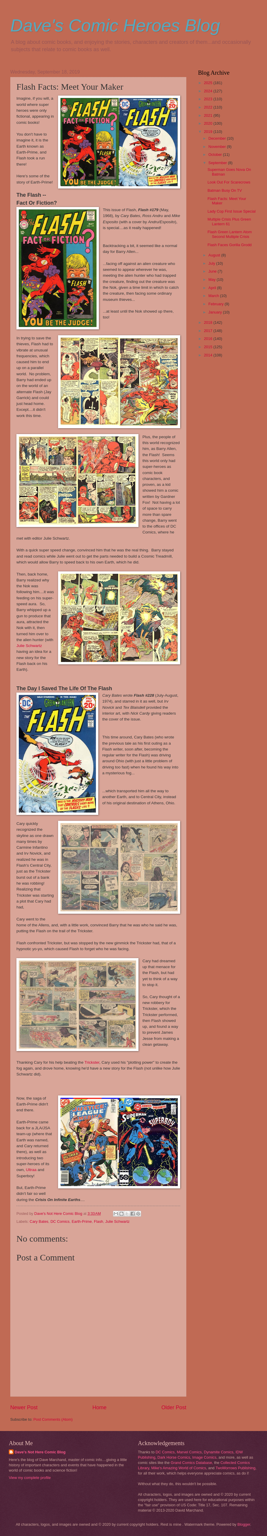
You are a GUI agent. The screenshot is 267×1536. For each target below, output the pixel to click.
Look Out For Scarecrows (228, 182)
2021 (208, 115)
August (214, 255)
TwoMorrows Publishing (235, 1468)
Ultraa (31, 1170)
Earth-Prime (82, 1221)
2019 (208, 131)
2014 (208, 355)
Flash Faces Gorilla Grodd (229, 245)
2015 (208, 347)
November (217, 146)
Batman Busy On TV (224, 190)
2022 (208, 107)
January (215, 312)
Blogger (243, 1524)
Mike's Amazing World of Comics (178, 1468)
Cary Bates (39, 1221)
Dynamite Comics (219, 1452)
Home (99, 1407)
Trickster (92, 1062)
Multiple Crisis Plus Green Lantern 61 (229, 221)
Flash (98, 1221)
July (212, 263)
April (212, 288)
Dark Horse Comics (174, 1457)
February (216, 304)
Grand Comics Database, (192, 1462)
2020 (208, 123)
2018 (208, 322)
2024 (208, 91)
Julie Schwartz (29, 645)
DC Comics (60, 1221)
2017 (208, 330)
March (214, 295)
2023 (208, 99)
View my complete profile (30, 1477)
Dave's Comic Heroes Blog (115, 25)
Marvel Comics (189, 1452)
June (213, 271)
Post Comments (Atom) (53, 1419)
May (212, 279)
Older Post (173, 1407)
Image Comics (204, 1457)
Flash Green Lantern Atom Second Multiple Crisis (229, 234)
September (218, 163)
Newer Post (24, 1407)
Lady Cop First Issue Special (231, 211)
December (217, 138)
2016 (208, 338)
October (215, 154)
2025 (208, 83)
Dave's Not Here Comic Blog (40, 1452)
